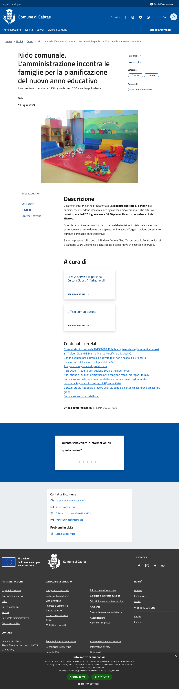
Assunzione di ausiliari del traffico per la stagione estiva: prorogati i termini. (107, 375)
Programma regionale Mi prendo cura (85, 366)
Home (8, 41)
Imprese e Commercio (57, 605)
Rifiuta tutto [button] (102, 677)
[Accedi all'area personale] (161, 4)
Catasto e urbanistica (57, 615)
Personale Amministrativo (15, 618)
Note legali (95, 652)
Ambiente (95, 607)
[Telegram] (139, 17)
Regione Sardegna (11, 4)
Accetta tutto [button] (77, 677)
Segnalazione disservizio (58, 647)
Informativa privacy (100, 647)
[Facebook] (123, 17)
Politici (5, 612)
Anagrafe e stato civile (57, 590)
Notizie (138, 590)
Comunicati (140, 596)
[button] (89, 683)
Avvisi (30, 41)
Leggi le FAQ (52, 652)
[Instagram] (131, 17)
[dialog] (89, 671)
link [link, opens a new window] (119, 670)
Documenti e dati (11, 623)
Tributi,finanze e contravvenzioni (107, 601)
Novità (19, 41)
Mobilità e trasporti (56, 625)
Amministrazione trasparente (105, 641)
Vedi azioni (136, 62)
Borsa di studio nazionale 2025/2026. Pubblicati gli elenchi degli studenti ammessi (111, 349)
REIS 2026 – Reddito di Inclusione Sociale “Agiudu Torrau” (97, 371)
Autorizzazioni (97, 618)
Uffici (4, 601)
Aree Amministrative (13, 596)
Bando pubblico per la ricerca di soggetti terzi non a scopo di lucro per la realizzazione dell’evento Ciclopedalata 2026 (105, 360)
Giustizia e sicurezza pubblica (105, 596)
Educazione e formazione (103, 590)
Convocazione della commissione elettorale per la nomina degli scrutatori (106, 379)
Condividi (135, 56)
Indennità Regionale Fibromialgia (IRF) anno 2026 (92, 383)
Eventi (137, 622)
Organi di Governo (11, 590)
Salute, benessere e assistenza (106, 612)
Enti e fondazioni (10, 607)
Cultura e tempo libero (57, 596)
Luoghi (137, 616)
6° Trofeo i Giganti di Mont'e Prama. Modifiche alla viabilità (98, 353)
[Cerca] (173, 17)
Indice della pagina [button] (30, 193)
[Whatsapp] (146, 17)
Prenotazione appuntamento (61, 641)
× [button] (175, 656)
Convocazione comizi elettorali (81, 396)
